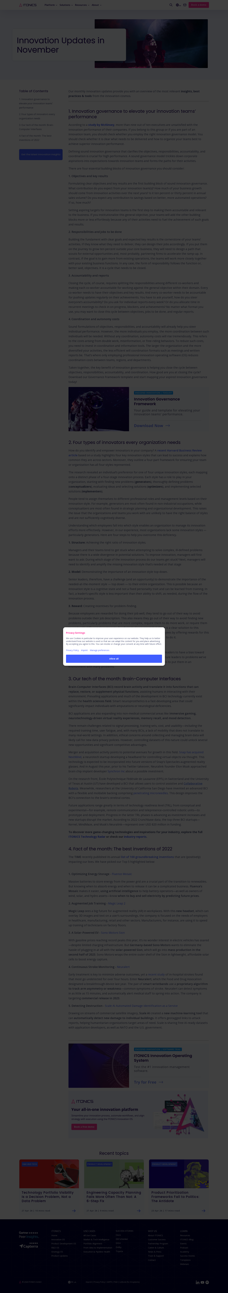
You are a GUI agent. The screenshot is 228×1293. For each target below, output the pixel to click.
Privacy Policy (72, 650)
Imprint (84, 650)
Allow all (114, 658)
